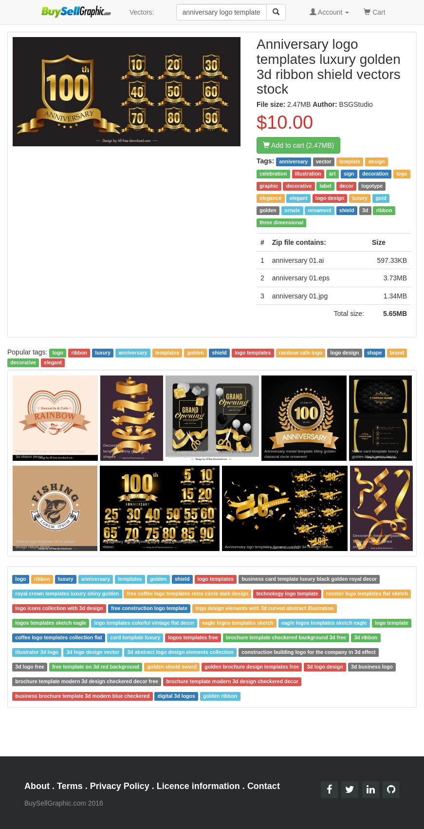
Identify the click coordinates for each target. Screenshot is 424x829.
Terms (70, 786)
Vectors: (141, 12)
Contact (263, 786)
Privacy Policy (119, 786)
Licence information (198, 786)
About (37, 786)
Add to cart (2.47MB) (298, 145)
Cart (374, 11)
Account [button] (330, 12)
